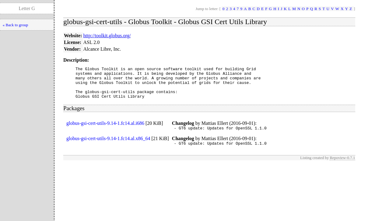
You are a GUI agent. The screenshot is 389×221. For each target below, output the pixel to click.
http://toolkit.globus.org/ (107, 35)
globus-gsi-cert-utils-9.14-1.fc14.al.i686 (105, 129)
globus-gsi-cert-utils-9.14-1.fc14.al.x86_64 (108, 145)
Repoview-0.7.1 (342, 166)
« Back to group (15, 25)
